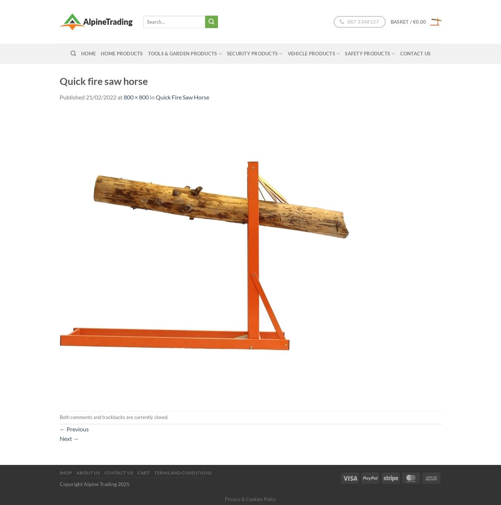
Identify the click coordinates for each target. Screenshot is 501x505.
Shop (66, 472)
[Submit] (211, 22)
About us (88, 472)
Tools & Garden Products (185, 53)
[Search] (73, 53)
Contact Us (415, 53)
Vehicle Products (314, 53)
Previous (74, 429)
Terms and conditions (182, 472)
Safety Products (370, 53)
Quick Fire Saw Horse (182, 97)
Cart (144, 472)
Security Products (255, 53)
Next (69, 438)
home (88, 53)
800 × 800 (136, 97)
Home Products (122, 53)
